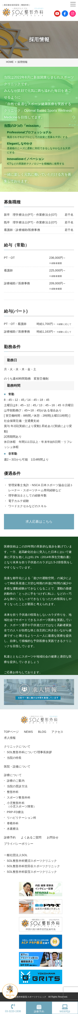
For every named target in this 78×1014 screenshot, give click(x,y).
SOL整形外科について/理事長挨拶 (29, 752)
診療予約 (10, 837)
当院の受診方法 (17, 786)
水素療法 (13, 828)
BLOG (42, 731)
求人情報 (10, 737)
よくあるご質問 (31, 837)
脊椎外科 (13, 823)
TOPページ (11, 731)
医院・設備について (17, 766)
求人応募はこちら (39, 521)
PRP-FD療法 (15, 812)
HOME (10, 62)
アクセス (57, 731)
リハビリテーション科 (21, 817)
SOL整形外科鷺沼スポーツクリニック (32, 860)
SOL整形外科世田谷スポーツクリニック (33, 866)
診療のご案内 (16, 780)
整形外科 (13, 792)
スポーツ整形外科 (18, 797)
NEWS (28, 731)
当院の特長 (14, 757)
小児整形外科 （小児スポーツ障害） (21, 804)
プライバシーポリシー (18, 843)
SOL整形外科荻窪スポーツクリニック (32, 871)
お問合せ (53, 837)
